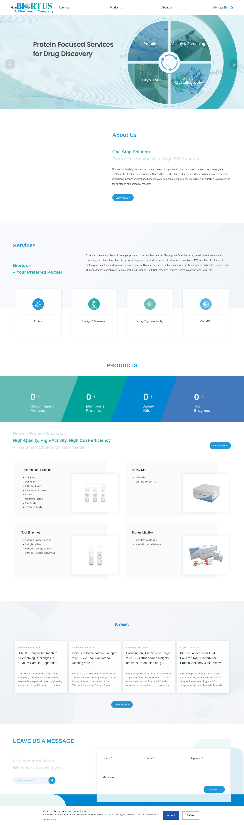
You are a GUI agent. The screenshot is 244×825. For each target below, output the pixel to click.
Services (124, 7)
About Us (179, 7)
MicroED (74, 74)
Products (151, 7)
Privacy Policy (49, 819)
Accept (171, 815)
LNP (83, 74)
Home (99, 7)
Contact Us (208, 7)
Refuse (190, 815)
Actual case (61, 74)
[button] (234, 64)
